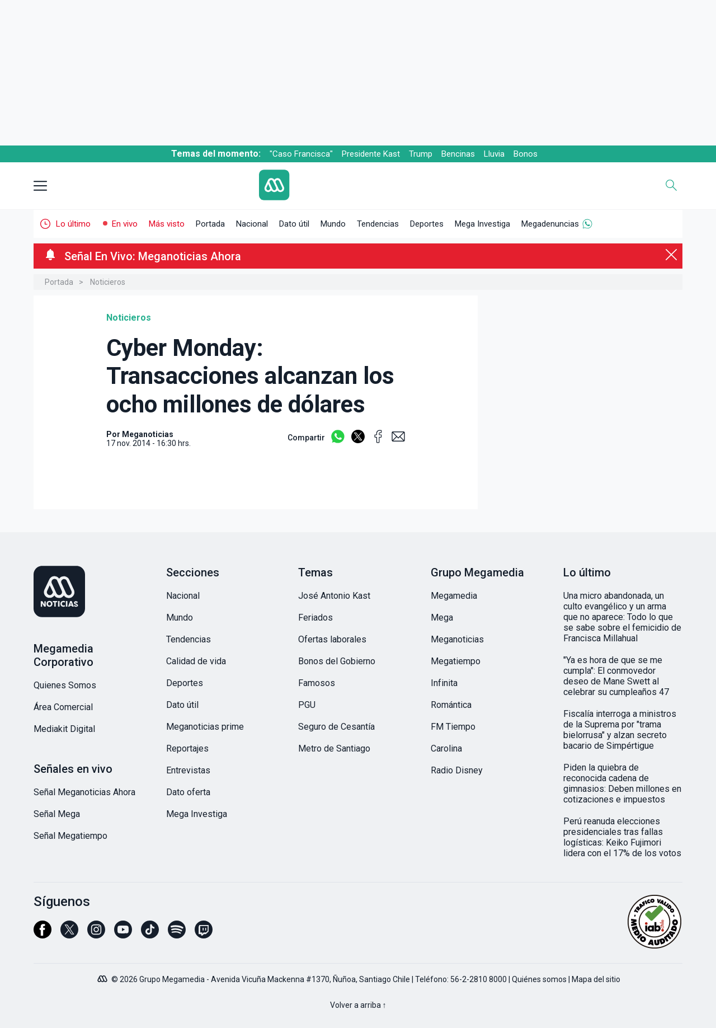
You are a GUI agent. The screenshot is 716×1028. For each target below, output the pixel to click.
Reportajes (187, 748)
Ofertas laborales (332, 639)
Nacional (252, 224)
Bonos (526, 154)
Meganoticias (457, 639)
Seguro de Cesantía (336, 726)
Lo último (73, 224)
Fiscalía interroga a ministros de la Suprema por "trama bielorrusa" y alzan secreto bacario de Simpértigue (619, 729)
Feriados (315, 617)
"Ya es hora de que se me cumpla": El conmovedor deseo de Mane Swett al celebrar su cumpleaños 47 (616, 676)
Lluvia (494, 154)
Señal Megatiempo (70, 835)
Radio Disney (457, 770)
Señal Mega (57, 814)
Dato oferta (188, 792)
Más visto (167, 224)
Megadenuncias (550, 224)
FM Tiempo (453, 726)
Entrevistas (188, 770)
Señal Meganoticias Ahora (84, 792)
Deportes (427, 224)
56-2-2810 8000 (478, 979)
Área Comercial (63, 707)
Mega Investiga (482, 224)
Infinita (444, 683)
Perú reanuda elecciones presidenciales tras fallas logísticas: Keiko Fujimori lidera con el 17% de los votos (622, 837)
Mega (442, 617)
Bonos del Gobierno (336, 661)
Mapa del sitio (596, 979)
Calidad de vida (196, 661)
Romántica (451, 705)
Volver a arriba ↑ (358, 1005)
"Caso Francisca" (301, 154)
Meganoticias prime (205, 726)
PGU (306, 705)
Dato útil (294, 224)
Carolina (446, 748)
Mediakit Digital (64, 729)
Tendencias (378, 224)
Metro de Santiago (334, 748)
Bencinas (458, 154)
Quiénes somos (539, 979)
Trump (420, 154)
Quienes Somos (65, 685)
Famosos (316, 683)
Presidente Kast (371, 154)
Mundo (333, 224)
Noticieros (107, 282)
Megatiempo (456, 661)
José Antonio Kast (334, 595)
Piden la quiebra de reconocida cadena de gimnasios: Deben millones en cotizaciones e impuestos (622, 783)
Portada (210, 224)
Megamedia (454, 595)
